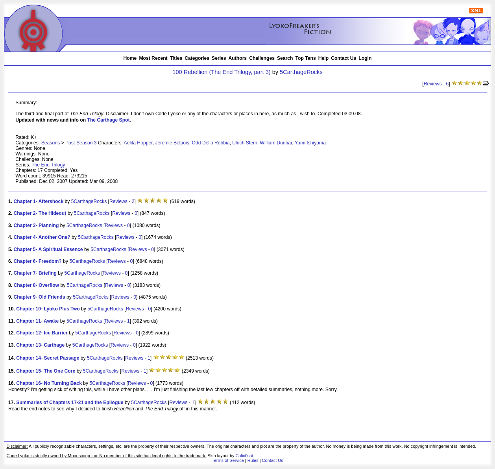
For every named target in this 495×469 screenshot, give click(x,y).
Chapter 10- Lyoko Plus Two (47, 309)
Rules (253, 460)
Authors (238, 58)
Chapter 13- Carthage (40, 345)
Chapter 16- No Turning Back (49, 383)
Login (364, 58)
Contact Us (343, 58)
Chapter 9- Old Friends (39, 297)
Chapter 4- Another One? (42, 237)
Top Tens (306, 58)
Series (219, 58)
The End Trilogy (48, 165)
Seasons (50, 143)
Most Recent (153, 58)
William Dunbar (276, 143)
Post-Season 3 (81, 143)
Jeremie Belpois (172, 143)
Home (130, 58)
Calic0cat (244, 455)
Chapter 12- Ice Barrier (41, 333)
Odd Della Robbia (211, 143)
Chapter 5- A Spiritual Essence (48, 249)
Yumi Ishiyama (310, 143)
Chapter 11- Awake (37, 321)
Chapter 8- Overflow (36, 285)
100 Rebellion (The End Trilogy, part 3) (221, 72)
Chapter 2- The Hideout (40, 213)
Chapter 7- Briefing (35, 273)
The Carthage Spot (108, 120)
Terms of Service (228, 460)
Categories (197, 58)
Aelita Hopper (138, 143)
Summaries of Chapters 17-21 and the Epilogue (69, 402)
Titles (176, 58)
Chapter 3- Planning (36, 225)
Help (323, 58)
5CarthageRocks (301, 72)
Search (285, 58)
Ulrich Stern (244, 143)
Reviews (433, 84)
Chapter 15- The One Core (45, 371)
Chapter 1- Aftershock (39, 201)
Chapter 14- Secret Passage (47, 358)
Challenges (262, 58)
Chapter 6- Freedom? (38, 261)
